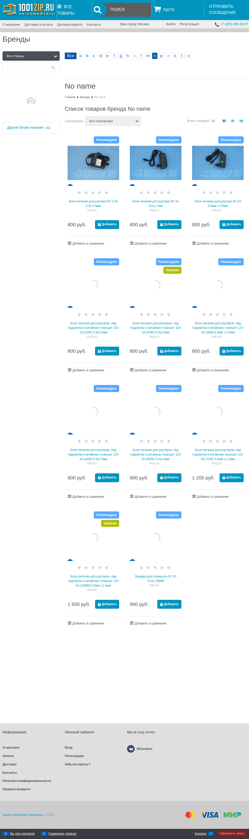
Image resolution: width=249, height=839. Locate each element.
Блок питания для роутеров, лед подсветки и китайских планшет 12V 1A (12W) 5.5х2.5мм (93, 327)
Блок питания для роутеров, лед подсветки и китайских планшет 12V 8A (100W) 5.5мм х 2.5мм (93, 581)
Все (70, 56)
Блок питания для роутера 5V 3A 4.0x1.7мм (155, 204)
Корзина (200, 834)
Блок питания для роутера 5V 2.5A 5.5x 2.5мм (93, 204)
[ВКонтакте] (131, 749)
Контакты (94, 24)
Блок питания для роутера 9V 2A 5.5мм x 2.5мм (218, 204)
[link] (224, 121)
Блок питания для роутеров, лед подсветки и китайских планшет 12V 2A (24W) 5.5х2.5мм (155, 327)
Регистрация (189, 24)
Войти (171, 24)
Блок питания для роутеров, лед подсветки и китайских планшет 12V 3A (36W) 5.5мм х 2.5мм (217, 327)
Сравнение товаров (62, 834)
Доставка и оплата (39, 24)
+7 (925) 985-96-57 (234, 24)
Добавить (109, 224)
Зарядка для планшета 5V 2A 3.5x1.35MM (155, 579)
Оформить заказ (232, 833)
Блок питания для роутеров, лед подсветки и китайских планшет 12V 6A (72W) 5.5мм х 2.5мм (217, 454)
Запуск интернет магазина (23, 815)
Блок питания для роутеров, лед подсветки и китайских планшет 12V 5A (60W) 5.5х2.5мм (155, 454)
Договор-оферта (69, 24)
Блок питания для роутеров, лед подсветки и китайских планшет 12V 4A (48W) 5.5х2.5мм (93, 454)
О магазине (11, 24)
